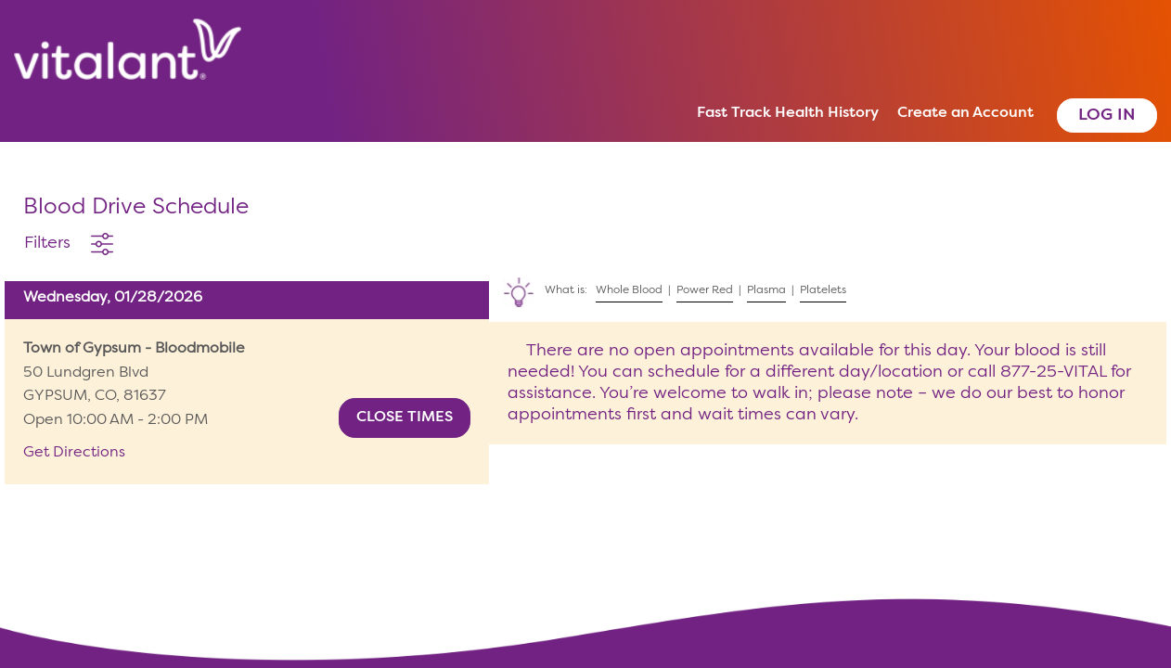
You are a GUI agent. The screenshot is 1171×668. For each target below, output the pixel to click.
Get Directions (74, 452)
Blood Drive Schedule (136, 208)
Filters (47, 243)
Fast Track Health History (788, 113)
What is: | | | (670, 287)
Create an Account (965, 113)
